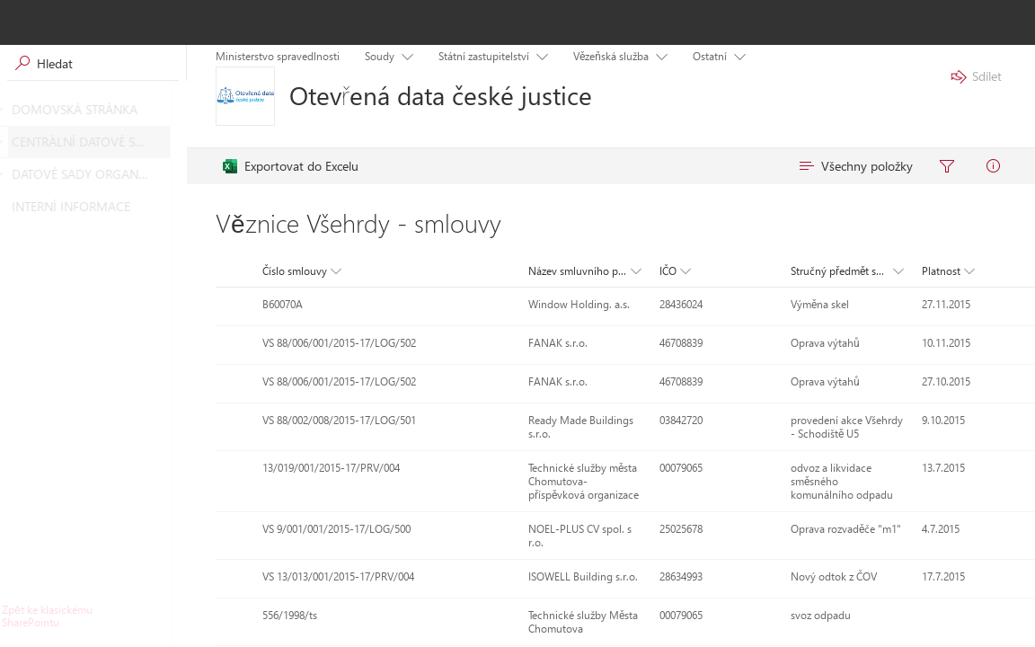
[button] (300, 271)
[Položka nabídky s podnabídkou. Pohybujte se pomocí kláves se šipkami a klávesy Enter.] (403, 55)
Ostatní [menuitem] (710, 56)
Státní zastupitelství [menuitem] (483, 56)
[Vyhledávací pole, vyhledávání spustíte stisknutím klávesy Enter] (93, 63)
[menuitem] (291, 166)
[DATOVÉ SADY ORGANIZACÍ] (12, 174)
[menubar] (618, 166)
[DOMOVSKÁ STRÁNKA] (12, 109)
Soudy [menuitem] (379, 56)
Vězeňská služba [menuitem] (611, 56)
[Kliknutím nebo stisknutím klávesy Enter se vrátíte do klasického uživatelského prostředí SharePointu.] (93, 616)
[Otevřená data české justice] (245, 96)
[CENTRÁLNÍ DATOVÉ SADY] (12, 142)
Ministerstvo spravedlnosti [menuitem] (278, 56)
